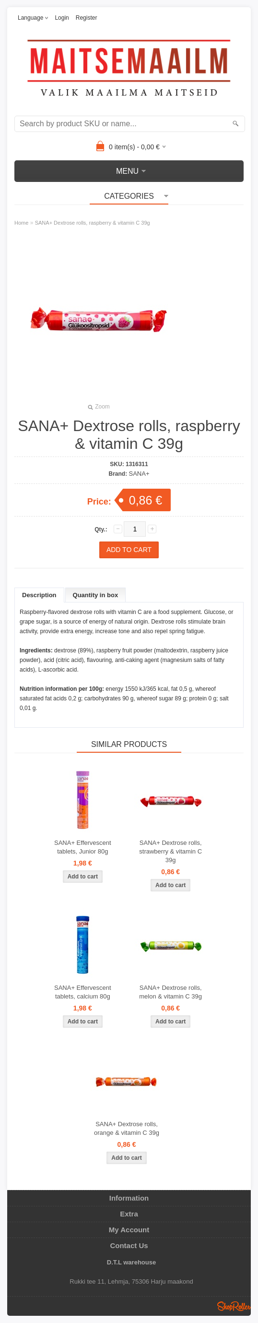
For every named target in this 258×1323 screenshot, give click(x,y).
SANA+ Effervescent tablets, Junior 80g (82, 847)
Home (21, 223)
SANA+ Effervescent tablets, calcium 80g (82, 992)
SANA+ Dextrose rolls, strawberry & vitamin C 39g (170, 851)
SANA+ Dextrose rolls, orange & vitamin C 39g (126, 1128)
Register (86, 17)
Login (62, 17)
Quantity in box (95, 595)
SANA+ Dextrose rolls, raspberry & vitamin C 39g (92, 223)
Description (39, 595)
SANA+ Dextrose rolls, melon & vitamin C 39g (170, 992)
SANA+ (139, 473)
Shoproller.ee (234, 1306)
